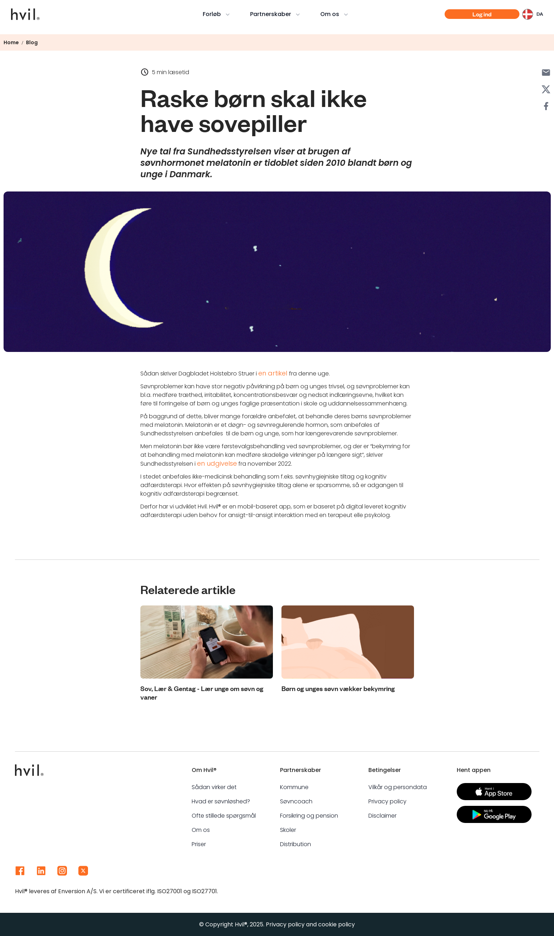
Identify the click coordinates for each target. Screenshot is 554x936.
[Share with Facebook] (546, 106)
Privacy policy (387, 801)
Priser (199, 844)
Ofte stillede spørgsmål (224, 816)
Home (11, 42)
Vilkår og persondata (397, 787)
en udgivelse (217, 463)
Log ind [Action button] (481, 14)
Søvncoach (296, 801)
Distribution (295, 844)
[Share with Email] (546, 72)
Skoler (288, 830)
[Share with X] (546, 89)
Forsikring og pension (309, 816)
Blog (32, 42)
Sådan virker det (214, 787)
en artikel (273, 373)
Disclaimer (382, 816)
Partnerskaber (276, 14)
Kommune (294, 787)
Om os (335, 14)
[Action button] (494, 791)
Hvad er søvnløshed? (221, 801)
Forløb (218, 14)
